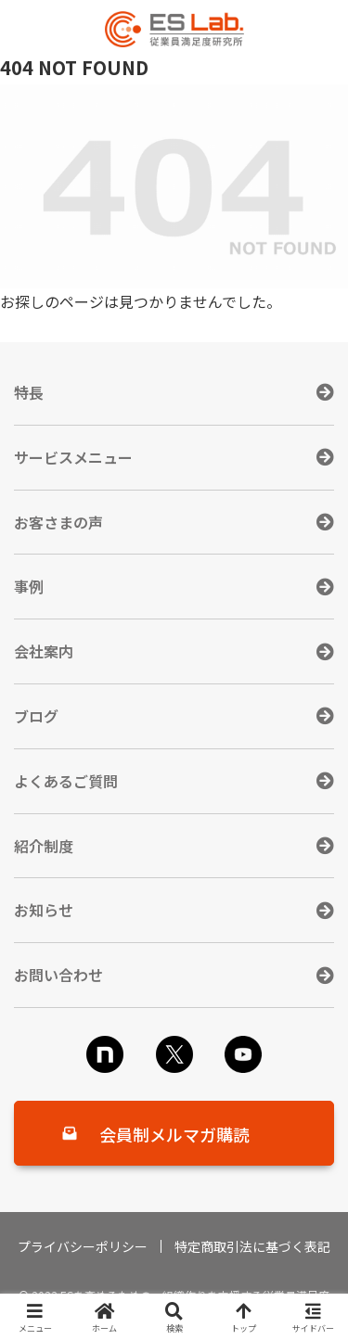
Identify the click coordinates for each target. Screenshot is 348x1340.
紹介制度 (43, 846)
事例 (29, 586)
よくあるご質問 (66, 781)
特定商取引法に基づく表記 (252, 1246)
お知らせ (43, 910)
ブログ (36, 716)
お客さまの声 (58, 522)
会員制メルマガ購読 (174, 1134)
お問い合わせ (58, 975)
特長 (29, 392)
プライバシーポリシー (83, 1246)
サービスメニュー (73, 457)
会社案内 (43, 651)
